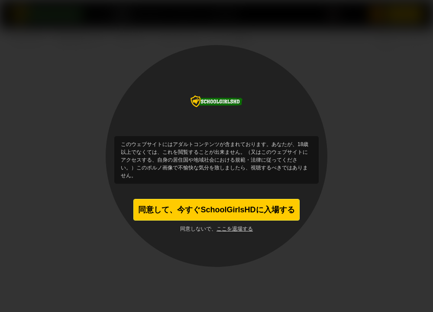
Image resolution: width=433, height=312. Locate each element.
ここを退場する (234, 229)
